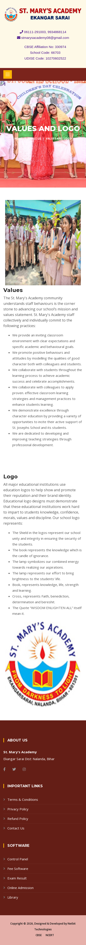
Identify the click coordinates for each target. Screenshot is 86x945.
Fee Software (17, 868)
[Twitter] (14, 769)
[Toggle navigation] (7, 74)
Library (12, 897)
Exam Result (17, 878)
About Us (34, 138)
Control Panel (17, 859)
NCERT (50, 935)
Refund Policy (17, 818)
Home (18, 138)
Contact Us (15, 828)
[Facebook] (4, 769)
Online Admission (20, 887)
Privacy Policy (17, 809)
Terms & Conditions (22, 799)
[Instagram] (24, 769)
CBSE (39, 935)
